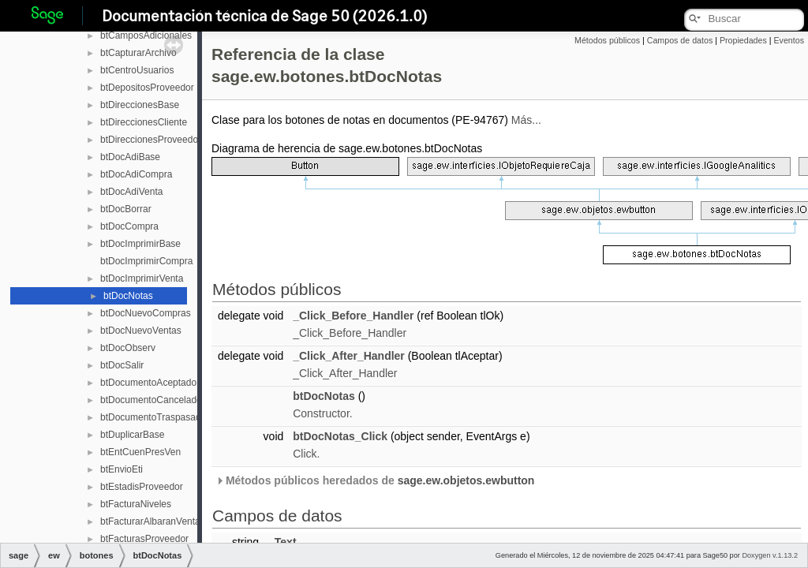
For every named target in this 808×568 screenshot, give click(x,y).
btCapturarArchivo (138, 52)
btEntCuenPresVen (140, 452)
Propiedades (743, 40)
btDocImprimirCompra (146, 261)
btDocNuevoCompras (145, 313)
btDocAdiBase (130, 157)
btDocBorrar (126, 209)
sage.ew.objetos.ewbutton (466, 480)
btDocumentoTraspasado (153, 417)
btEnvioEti (121, 469)
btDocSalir (122, 365)
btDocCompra (129, 226)
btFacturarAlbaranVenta (150, 521)
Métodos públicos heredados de (374, 480)
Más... (526, 120)
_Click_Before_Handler (353, 315)
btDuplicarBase (132, 434)
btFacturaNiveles (135, 504)
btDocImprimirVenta (141, 278)
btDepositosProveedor (147, 87)
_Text (282, 542)
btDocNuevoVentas (140, 330)
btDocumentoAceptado (148, 382)
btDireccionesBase (139, 104)
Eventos (788, 40)
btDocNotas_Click (340, 436)
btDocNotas (128, 295)
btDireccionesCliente (143, 122)
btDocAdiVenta (131, 191)
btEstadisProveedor (141, 486)
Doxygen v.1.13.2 (770, 555)
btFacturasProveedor (144, 538)
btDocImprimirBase (140, 243)
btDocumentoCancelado (151, 399)
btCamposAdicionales (146, 35)
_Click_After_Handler (349, 355)
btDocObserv (127, 347)
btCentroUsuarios (137, 70)
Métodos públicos (607, 40)
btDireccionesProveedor (150, 139)
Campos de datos (680, 40)
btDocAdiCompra (136, 174)
